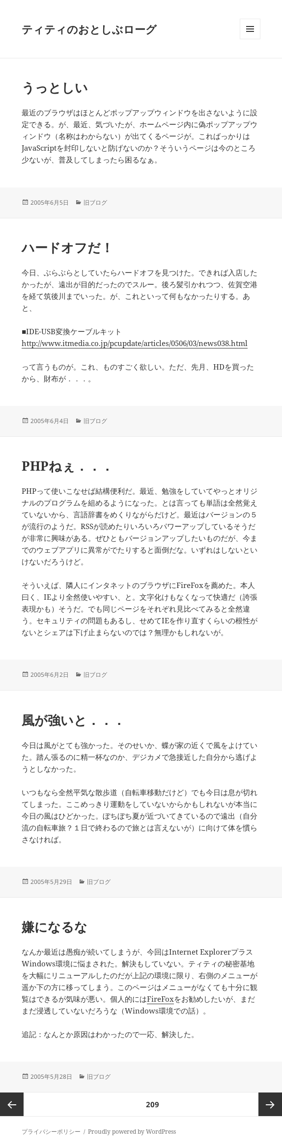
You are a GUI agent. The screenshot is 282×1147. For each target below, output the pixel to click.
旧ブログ (95, 202)
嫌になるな (54, 926)
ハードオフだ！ (67, 247)
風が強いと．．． (73, 720)
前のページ (12, 1104)
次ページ (270, 1104)
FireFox (160, 999)
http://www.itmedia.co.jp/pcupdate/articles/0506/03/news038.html (135, 343)
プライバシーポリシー (51, 1131)
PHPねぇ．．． (67, 466)
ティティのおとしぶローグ (89, 29)
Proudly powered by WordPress (132, 1131)
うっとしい (55, 87)
